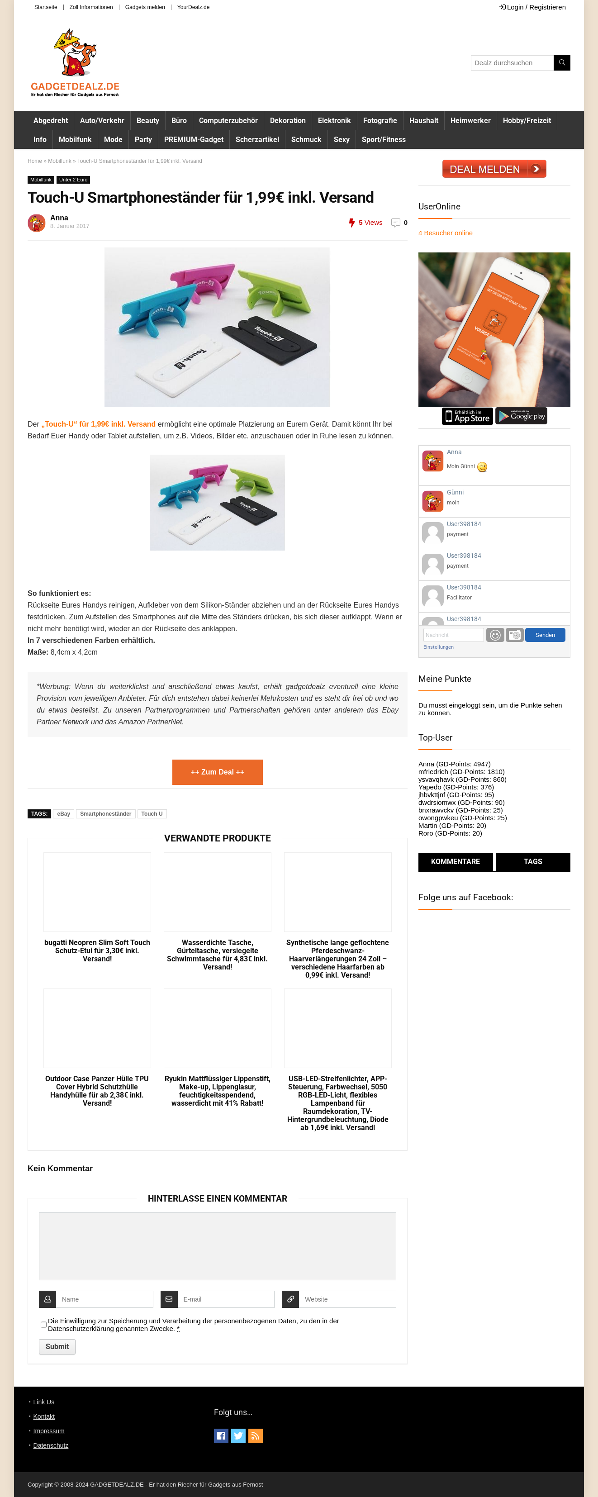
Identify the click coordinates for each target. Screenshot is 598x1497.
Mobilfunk (75, 139)
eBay (63, 814)
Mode (113, 139)
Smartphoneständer (105, 814)
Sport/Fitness (384, 139)
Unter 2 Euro (73, 179)
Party (143, 139)
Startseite (45, 7)
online (445, 233)
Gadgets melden (145, 7)
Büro (179, 120)
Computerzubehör (228, 120)
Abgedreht (50, 120)
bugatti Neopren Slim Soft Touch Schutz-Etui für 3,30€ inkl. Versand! (97, 951)
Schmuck (306, 139)
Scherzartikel (257, 139)
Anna (59, 218)
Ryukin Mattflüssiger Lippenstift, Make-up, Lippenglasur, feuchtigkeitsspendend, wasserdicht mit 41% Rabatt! (218, 1091)
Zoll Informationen (91, 7)
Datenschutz (51, 1445)
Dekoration (288, 120)
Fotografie (380, 120)
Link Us (44, 1402)
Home (35, 161)
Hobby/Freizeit (527, 120)
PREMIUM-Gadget (193, 139)
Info (40, 139)
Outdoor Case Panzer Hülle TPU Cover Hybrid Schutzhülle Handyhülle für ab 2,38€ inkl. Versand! (97, 1091)
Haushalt (423, 120)
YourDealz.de (193, 7)
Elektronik (334, 120)
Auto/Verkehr (102, 120)
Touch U (152, 814)
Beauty (148, 120)
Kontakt (44, 1416)
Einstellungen (438, 647)
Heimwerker (471, 120)
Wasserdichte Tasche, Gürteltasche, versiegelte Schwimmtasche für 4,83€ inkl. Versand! (217, 955)
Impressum (49, 1431)
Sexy (342, 139)
